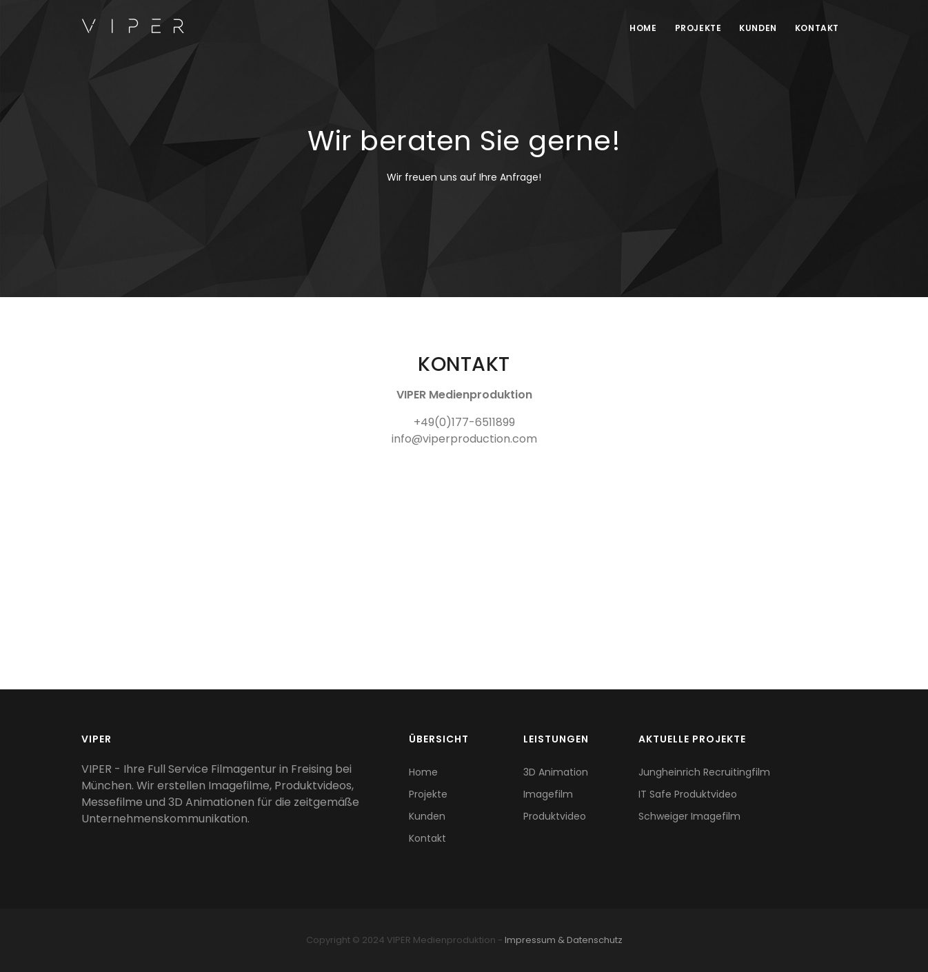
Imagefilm (548, 794)
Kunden (756, 28)
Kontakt (816, 28)
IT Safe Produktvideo (687, 794)
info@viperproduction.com (464, 439)
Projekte (694, 28)
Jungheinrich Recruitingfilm (704, 772)
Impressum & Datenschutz (564, 939)
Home (638, 28)
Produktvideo (554, 816)
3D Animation (555, 772)
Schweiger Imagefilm (689, 816)
